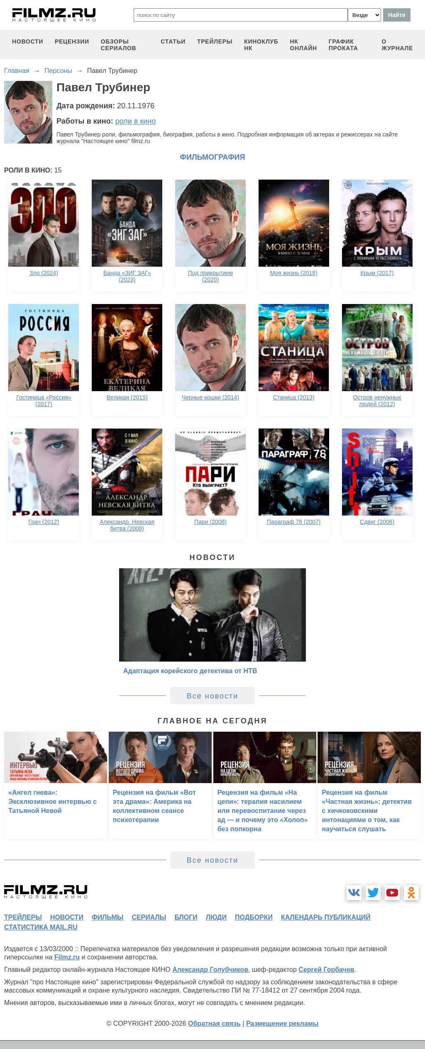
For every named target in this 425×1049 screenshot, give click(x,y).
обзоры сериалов (119, 44)
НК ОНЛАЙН (303, 44)
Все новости (213, 696)
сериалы (149, 917)
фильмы (107, 917)
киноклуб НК (261, 44)
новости (27, 41)
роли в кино (135, 121)
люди (216, 917)
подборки (254, 917)
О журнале (397, 44)
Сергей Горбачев (326, 969)
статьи (173, 41)
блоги (185, 917)
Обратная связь (214, 1023)
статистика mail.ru (41, 927)
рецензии (72, 41)
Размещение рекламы (282, 1023)
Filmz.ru (67, 957)
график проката (343, 44)
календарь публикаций (326, 917)
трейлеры (214, 41)
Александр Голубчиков (210, 969)
